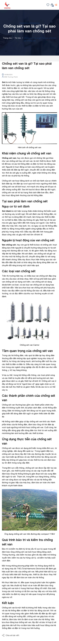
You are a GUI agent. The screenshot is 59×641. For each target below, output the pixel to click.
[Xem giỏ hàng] (52, 5)
